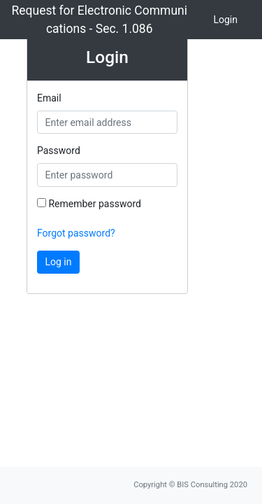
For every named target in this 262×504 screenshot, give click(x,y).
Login (225, 19)
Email (49, 98)
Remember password (89, 203)
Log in (58, 261)
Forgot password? (76, 233)
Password (58, 150)
